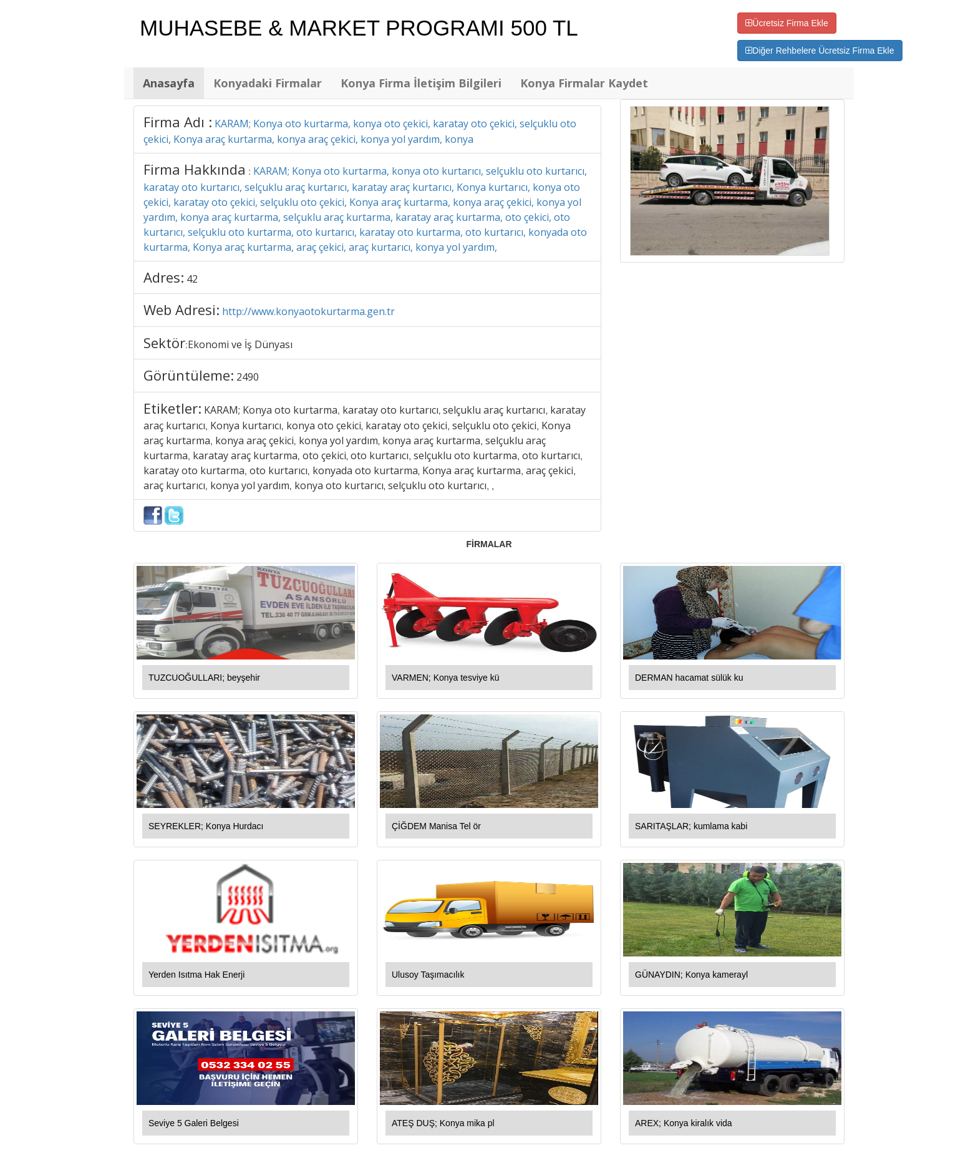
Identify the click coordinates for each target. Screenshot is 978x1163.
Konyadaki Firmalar (267, 82)
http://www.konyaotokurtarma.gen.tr (308, 311)
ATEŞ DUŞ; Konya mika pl (443, 1123)
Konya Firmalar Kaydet (584, 82)
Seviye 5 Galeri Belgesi (193, 1123)
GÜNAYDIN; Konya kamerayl (691, 975)
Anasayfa (169, 82)
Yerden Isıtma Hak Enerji (196, 975)
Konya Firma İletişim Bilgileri (421, 82)
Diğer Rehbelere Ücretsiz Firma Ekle (819, 51)
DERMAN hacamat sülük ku (689, 678)
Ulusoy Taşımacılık (428, 975)
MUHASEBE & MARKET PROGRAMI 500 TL (359, 28)
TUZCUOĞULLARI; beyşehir (204, 678)
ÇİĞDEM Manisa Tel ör (436, 826)
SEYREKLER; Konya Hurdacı (205, 826)
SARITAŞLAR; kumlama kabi (691, 826)
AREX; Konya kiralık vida (683, 1123)
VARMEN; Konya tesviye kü (445, 678)
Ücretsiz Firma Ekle (786, 23)
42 (192, 279)
